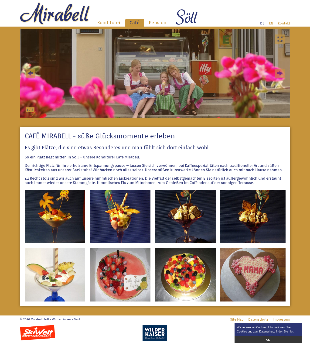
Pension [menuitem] (157, 22)
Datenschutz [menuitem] (258, 319)
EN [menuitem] (271, 23)
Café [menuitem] (134, 22)
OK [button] (268, 339)
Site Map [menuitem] (237, 319)
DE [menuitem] (262, 23)
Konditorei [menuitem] (108, 22)
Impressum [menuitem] (281, 319)
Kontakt (284, 23)
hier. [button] (291, 331)
